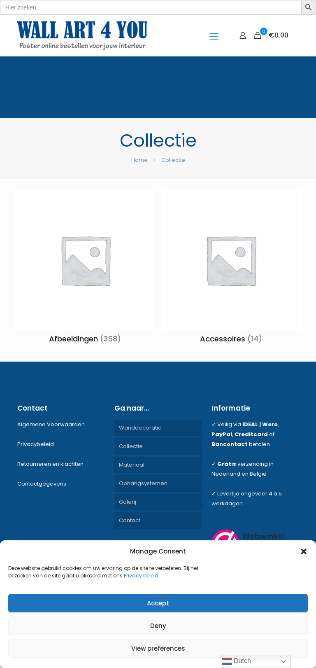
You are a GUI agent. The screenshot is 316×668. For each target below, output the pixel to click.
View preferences (158, 648)
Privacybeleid (35, 444)
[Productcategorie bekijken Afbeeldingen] (85, 269)
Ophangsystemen (143, 483)
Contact (129, 520)
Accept (158, 603)
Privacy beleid (141, 575)
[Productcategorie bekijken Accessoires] (231, 269)
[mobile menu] (214, 35)
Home (139, 160)
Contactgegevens (41, 484)
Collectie (131, 446)
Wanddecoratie (140, 428)
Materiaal (131, 465)
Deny (158, 625)
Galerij (127, 502)
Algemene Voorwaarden (51, 424)
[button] (304, 551)
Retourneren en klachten (50, 464)
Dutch (236, 661)
